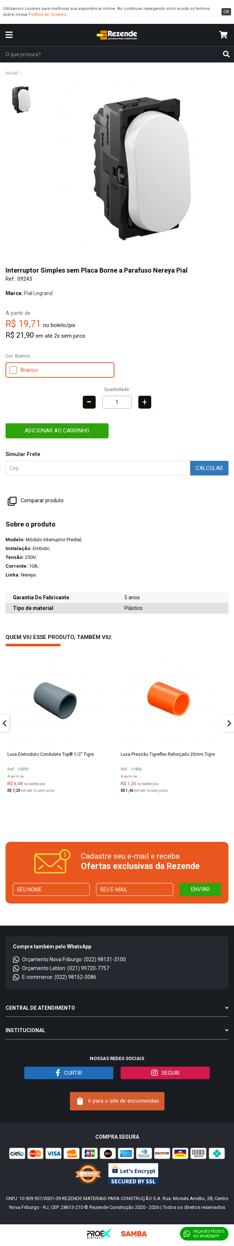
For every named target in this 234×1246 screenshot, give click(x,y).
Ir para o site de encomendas (118, 1101)
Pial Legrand (38, 293)
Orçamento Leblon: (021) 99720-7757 (61, 968)
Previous (4, 723)
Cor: (18, 356)
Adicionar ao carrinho (57, 430)
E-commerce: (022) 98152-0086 (54, 977)
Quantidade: (117, 389)
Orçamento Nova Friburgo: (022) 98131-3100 (69, 959)
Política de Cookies (47, 14)
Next (229, 723)
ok (226, 11)
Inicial (12, 73)
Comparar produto (36, 501)
